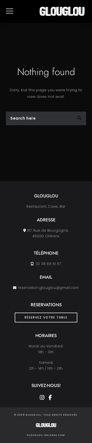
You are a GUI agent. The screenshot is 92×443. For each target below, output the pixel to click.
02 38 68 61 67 (48, 263)
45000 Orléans (46, 236)
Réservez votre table (46, 317)
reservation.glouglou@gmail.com (48, 287)
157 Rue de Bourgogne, (48, 230)
